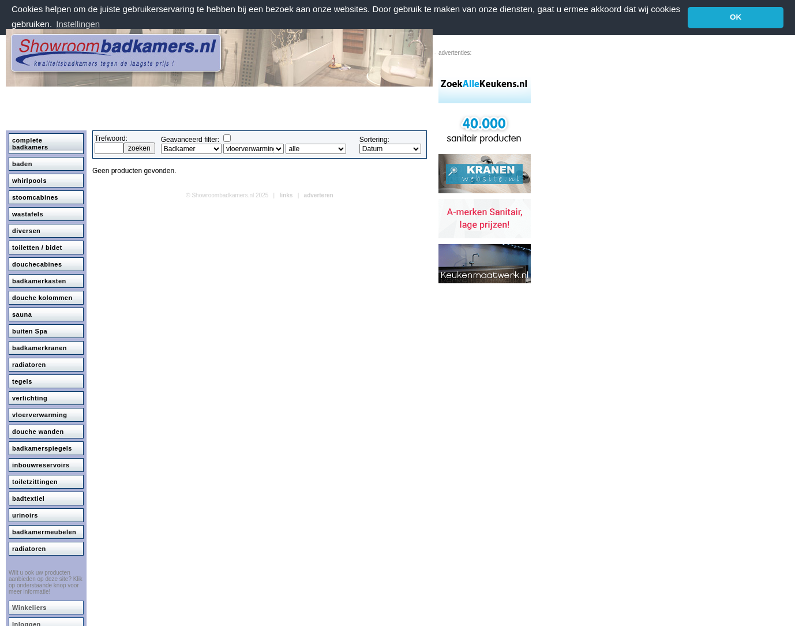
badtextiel (28, 497)
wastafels (27, 213)
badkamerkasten (39, 280)
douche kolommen (42, 297)
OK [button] (735, 17)
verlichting (29, 397)
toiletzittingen (35, 481)
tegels (22, 380)
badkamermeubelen (44, 531)
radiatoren (29, 364)
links (286, 195)
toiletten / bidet (37, 246)
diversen (26, 230)
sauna (22, 313)
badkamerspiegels (42, 447)
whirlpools (29, 180)
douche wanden (38, 431)
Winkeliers (29, 606)
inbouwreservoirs (41, 464)
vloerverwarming (40, 414)
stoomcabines (35, 196)
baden (22, 163)
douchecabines (37, 263)
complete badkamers (30, 143)
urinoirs (25, 514)
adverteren (318, 195)
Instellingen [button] (78, 24)
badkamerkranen (39, 347)
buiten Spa (29, 330)
